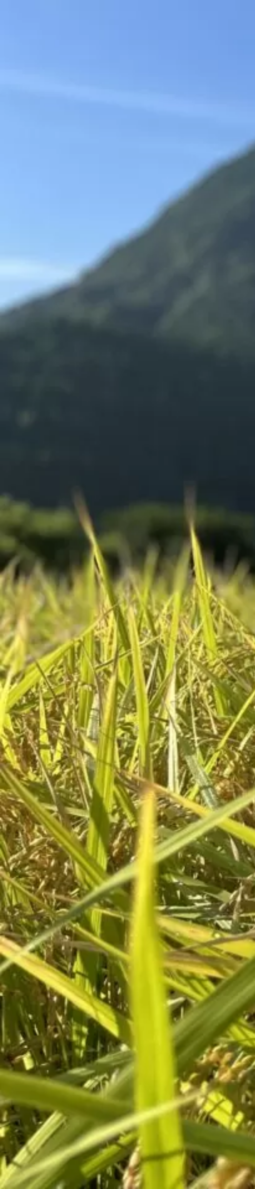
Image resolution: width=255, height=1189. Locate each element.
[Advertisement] (95, 83)
